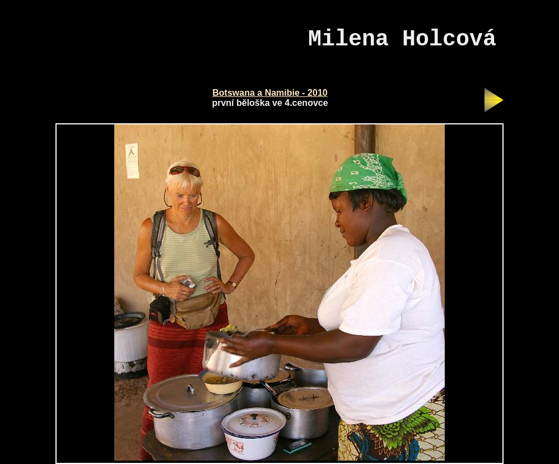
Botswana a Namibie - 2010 (269, 93)
